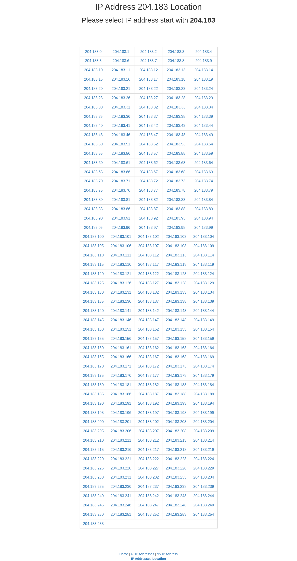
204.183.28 (176, 98)
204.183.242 (148, 496)
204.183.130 (93, 292)
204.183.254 (203, 514)
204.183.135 (93, 301)
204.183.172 (148, 366)
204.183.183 (176, 385)
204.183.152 (148, 329)
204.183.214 (203, 440)
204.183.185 (93, 394)
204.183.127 (148, 283)
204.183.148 (176, 320)
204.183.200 (93, 422)
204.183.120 (93, 274)
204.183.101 (121, 237)
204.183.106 (121, 246)
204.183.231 (121, 477)
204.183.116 (121, 264)
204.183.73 (176, 181)
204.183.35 (93, 116)
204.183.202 (148, 422)
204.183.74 (203, 181)
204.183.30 (93, 107)
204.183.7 (148, 61)
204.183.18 (176, 79)
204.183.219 (203, 450)
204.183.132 (148, 292)
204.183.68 (176, 172)
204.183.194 (203, 403)
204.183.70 (93, 181)
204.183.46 (121, 135)
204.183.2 (148, 52)
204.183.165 (93, 357)
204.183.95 (93, 228)
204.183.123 (176, 274)
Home (123, 554)
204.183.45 (93, 135)
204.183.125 (93, 283)
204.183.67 (148, 172)
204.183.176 (121, 375)
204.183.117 (148, 264)
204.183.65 (93, 172)
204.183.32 (148, 107)
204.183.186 (121, 394)
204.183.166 (121, 357)
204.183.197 (148, 413)
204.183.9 (203, 61)
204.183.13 (176, 70)
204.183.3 (176, 52)
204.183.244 (203, 496)
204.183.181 (121, 385)
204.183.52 (148, 144)
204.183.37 (148, 116)
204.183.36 (121, 116)
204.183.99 (203, 228)
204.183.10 (93, 70)
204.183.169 (203, 357)
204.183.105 (93, 246)
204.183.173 (176, 366)
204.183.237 (148, 487)
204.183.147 (148, 320)
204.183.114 (203, 255)
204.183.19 (203, 79)
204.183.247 (148, 505)
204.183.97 (148, 228)
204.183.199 (203, 413)
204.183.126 (121, 283)
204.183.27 (148, 98)
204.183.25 (93, 98)
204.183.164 (203, 348)
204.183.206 (121, 431)
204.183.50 (93, 144)
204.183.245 (93, 505)
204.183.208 (176, 431)
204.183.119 (203, 264)
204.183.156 (121, 339)
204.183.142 (148, 311)
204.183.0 (93, 52)
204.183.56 (121, 153)
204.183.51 (121, 144)
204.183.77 (148, 190)
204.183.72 (148, 181)
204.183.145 (93, 320)
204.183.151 (121, 329)
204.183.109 (203, 246)
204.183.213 (176, 440)
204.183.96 (121, 228)
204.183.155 (93, 339)
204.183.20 (93, 89)
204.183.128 (176, 283)
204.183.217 (148, 450)
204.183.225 (93, 468)
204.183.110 (93, 255)
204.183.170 (93, 366)
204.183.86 (121, 209)
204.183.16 (121, 79)
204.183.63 (176, 163)
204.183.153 (176, 329)
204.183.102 (148, 237)
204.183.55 (93, 153)
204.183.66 (121, 172)
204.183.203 (176, 422)
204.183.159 (203, 339)
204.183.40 (93, 126)
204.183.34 (203, 107)
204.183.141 (121, 311)
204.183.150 (93, 329)
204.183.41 (121, 126)
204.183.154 (203, 329)
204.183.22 (148, 89)
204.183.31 (121, 107)
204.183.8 (176, 61)
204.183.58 (176, 153)
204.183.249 (203, 505)
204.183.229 (203, 468)
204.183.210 (93, 440)
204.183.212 (148, 440)
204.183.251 (121, 514)
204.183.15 (93, 79)
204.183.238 (176, 487)
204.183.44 (203, 126)
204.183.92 (148, 218)
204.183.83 (176, 200)
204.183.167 (148, 357)
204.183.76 (121, 190)
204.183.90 (93, 218)
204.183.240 (93, 496)
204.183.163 (176, 348)
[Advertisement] (148, 36)
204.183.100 (93, 237)
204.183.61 (121, 163)
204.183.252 (148, 514)
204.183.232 (148, 477)
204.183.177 (148, 375)
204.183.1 (121, 52)
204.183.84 (203, 200)
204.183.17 (148, 79)
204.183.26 (121, 98)
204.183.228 (176, 468)
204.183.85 (93, 209)
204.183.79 (203, 190)
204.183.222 (148, 459)
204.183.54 (203, 144)
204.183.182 (148, 385)
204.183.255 (93, 524)
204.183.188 (176, 394)
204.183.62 (148, 163)
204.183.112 (148, 255)
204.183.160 (93, 348)
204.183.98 (176, 228)
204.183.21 (121, 89)
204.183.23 (176, 89)
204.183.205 (93, 431)
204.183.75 (93, 190)
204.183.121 (121, 274)
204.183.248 (176, 505)
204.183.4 (203, 52)
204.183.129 (203, 283)
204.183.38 (176, 116)
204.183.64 (203, 163)
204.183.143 (176, 311)
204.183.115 (93, 264)
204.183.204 (203, 422)
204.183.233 (176, 477)
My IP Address (167, 554)
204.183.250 (93, 514)
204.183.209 (203, 431)
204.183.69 (203, 172)
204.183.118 (176, 264)
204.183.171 (121, 366)
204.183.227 (148, 468)
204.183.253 (176, 514)
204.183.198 (176, 413)
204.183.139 (203, 301)
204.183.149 (203, 320)
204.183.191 (121, 403)
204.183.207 (148, 431)
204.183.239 (203, 487)
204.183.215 (93, 450)
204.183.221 (121, 459)
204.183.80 (93, 200)
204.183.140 (93, 311)
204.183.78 (176, 190)
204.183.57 (148, 153)
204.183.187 (148, 394)
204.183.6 (121, 61)
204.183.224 (203, 459)
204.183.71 (121, 181)
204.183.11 (121, 70)
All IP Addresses (142, 554)
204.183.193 (176, 403)
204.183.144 (203, 311)
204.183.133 (176, 292)
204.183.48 (176, 135)
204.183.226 (121, 468)
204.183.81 (121, 200)
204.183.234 (203, 477)
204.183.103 (176, 237)
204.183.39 (203, 116)
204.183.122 (148, 274)
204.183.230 (93, 477)
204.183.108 (176, 246)
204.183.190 (93, 403)
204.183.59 (203, 153)
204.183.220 (93, 459)
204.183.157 (148, 339)
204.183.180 (93, 385)
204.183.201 (121, 422)
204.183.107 (148, 246)
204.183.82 (148, 200)
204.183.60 (93, 163)
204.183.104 (203, 237)
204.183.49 (203, 135)
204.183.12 (148, 70)
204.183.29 (203, 98)
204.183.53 (176, 144)
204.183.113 (176, 255)
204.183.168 (176, 357)
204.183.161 (121, 348)
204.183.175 (93, 375)
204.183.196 (121, 413)
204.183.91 (121, 218)
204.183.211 (121, 440)
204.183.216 (121, 450)
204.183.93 (176, 218)
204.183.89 (203, 209)
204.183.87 (148, 209)
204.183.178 (176, 375)
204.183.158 (176, 339)
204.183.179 (203, 375)
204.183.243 (176, 496)
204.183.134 (203, 292)
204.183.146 (121, 320)
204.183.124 (203, 274)
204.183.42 (148, 126)
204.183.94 (203, 218)
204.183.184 (203, 385)
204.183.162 (148, 348)
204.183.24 (203, 89)
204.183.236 (121, 487)
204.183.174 (203, 366)
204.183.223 (176, 459)
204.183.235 (93, 487)
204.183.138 (176, 301)
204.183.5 (93, 61)
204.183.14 (203, 70)
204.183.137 (148, 301)
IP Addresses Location (148, 559)
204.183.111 (121, 255)
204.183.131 (121, 292)
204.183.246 (121, 505)
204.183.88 (176, 209)
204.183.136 (121, 301)
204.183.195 (93, 413)
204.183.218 (176, 450)
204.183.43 (176, 126)
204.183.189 (203, 394)
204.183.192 (148, 403)
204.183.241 (121, 496)
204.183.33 (176, 107)
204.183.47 (148, 135)
